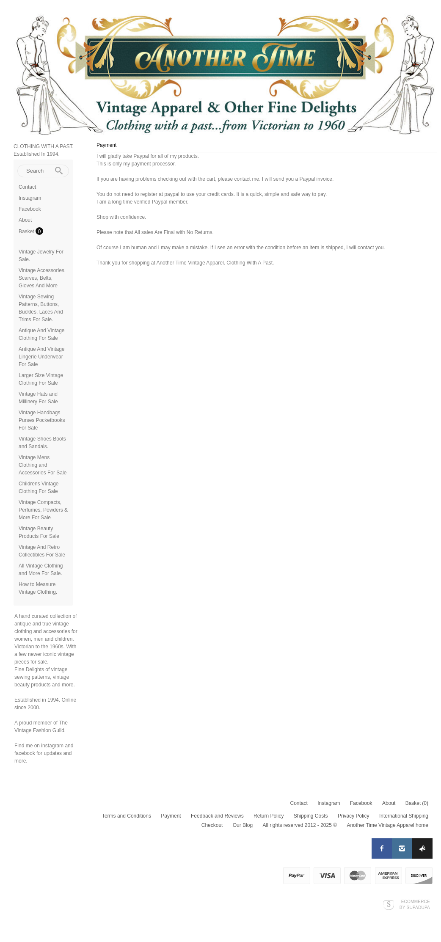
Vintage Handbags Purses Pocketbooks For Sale (42, 420)
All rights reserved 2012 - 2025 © (299, 825)
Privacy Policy (353, 816)
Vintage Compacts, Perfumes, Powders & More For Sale (43, 510)
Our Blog (243, 825)
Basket (27, 231)
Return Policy (269, 816)
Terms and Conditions (126, 816)
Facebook (30, 209)
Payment (171, 816)
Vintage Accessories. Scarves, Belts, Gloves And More (42, 278)
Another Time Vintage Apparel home (387, 825)
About (25, 220)
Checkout (212, 825)
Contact (27, 187)
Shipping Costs (311, 816)
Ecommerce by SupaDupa (415, 904)
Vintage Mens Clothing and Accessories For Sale (42, 465)
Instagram (30, 198)
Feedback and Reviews (217, 816)
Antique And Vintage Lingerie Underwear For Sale (42, 356)
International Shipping (403, 816)
